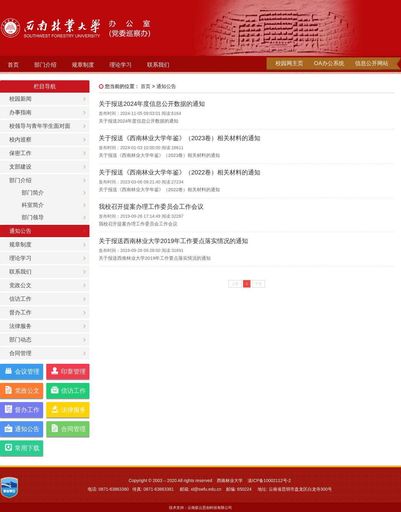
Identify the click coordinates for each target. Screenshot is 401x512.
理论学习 (121, 65)
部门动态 (20, 340)
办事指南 (20, 112)
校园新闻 (20, 99)
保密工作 (20, 153)
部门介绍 (45, 65)
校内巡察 (20, 139)
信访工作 (20, 299)
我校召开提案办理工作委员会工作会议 (151, 206)
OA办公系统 (329, 63)
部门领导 (33, 217)
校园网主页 (289, 63)
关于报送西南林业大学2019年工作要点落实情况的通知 (173, 240)
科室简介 (33, 205)
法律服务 (20, 326)
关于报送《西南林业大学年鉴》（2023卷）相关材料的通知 (180, 138)
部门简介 (33, 193)
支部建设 (20, 167)
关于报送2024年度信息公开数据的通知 (152, 103)
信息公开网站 (371, 63)
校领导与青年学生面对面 (39, 126)
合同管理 (20, 353)
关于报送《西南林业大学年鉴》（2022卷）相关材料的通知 (180, 172)
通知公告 (20, 231)
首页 (13, 65)
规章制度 (83, 65)
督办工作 (20, 312)
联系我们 (158, 65)
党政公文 (20, 285)
